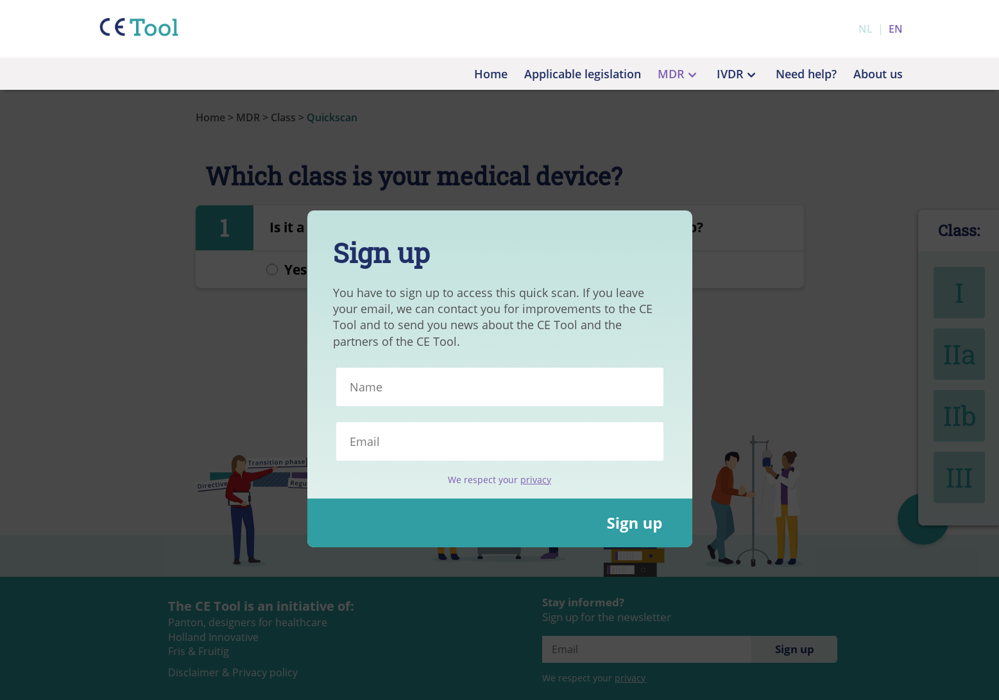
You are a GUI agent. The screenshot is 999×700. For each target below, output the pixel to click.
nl (865, 29)
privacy (535, 480)
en (896, 29)
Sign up (634, 522)
